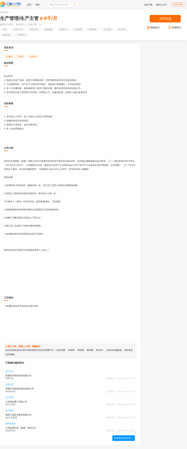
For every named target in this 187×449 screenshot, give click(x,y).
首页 (29, 4)
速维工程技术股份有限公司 (18, 415)
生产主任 (9, 371)
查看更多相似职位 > (123, 438)
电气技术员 (10, 423)
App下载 (148, 4)
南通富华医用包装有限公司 (18, 375)
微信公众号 (161, 4)
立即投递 (165, 18)
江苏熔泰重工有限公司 (16, 401)
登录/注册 (178, 4)
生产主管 (9, 397)
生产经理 (9, 410)
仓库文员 (9, 384)
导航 (38, 4)
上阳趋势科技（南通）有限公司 (20, 428)
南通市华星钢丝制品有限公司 (19, 388)
